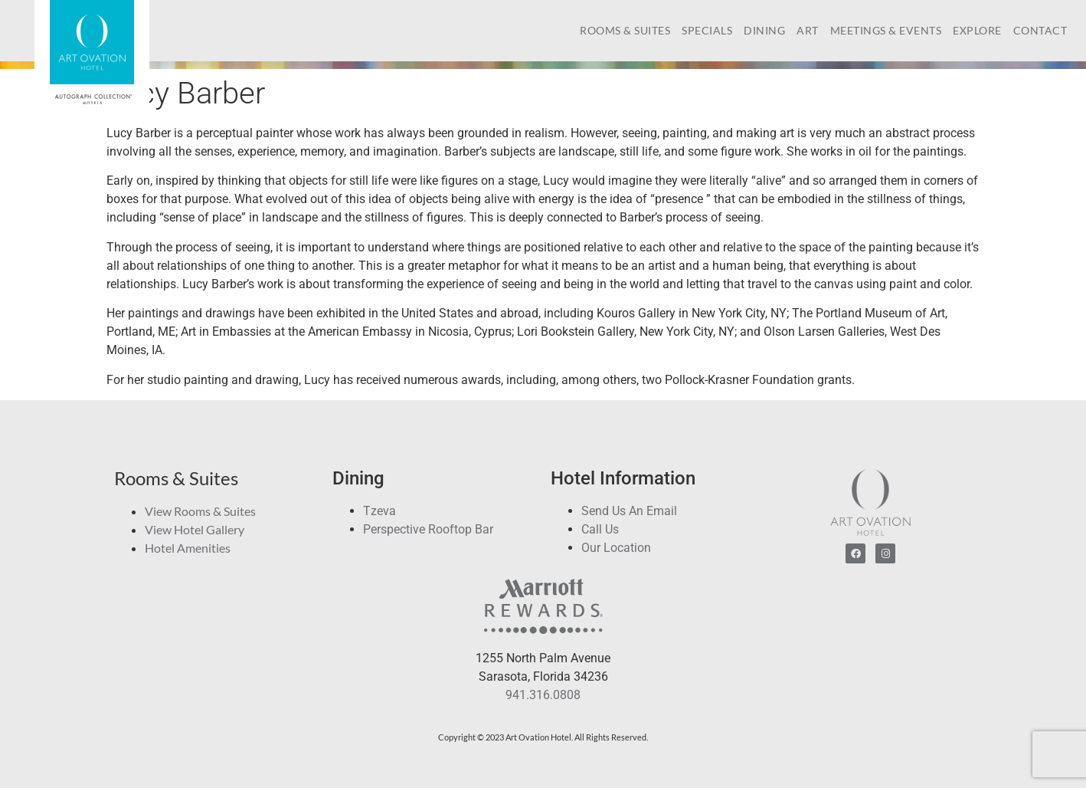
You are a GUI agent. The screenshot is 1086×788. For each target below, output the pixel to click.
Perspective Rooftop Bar (428, 529)
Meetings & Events (886, 30)
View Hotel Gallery (194, 529)
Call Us (600, 529)
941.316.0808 (543, 695)
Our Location (616, 547)
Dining (764, 30)
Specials (707, 30)
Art (808, 30)
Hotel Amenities (188, 547)
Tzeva (379, 511)
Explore (977, 30)
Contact (1040, 30)
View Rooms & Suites (200, 511)
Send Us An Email (629, 511)
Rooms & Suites (625, 30)
